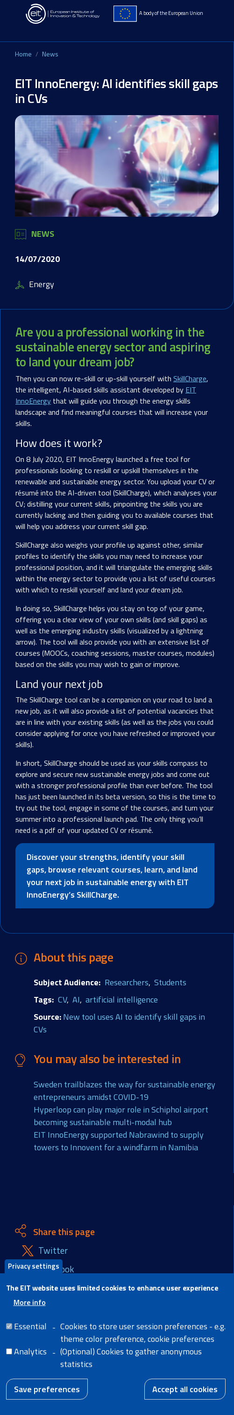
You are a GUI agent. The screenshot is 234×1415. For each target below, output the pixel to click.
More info (30, 1311)
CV (62, 999)
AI (76, 999)
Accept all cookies (185, 1398)
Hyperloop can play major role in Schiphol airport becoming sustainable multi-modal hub (121, 1115)
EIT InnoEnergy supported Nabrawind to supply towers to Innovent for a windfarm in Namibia (119, 1141)
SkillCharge (189, 378)
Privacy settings (33, 1275)
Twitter (53, 1250)
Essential (30, 1335)
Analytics (30, 1360)
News (50, 54)
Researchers (127, 982)
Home (23, 54)
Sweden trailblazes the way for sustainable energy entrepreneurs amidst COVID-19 (124, 1090)
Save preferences (47, 1398)
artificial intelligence (121, 999)
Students (170, 982)
